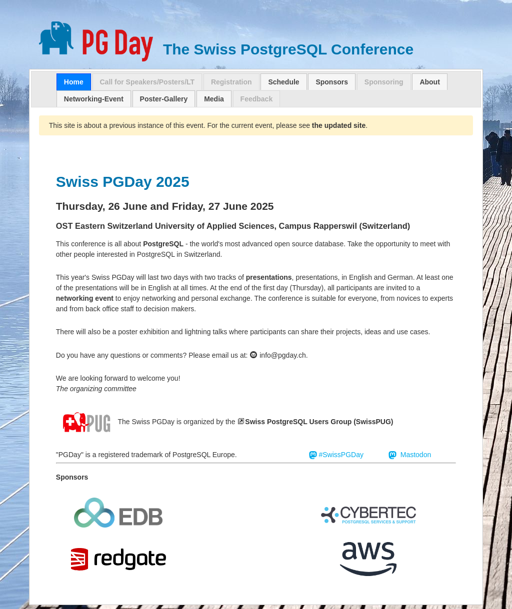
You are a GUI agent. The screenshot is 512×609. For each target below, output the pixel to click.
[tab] (73, 81)
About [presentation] (430, 82)
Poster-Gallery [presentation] (164, 99)
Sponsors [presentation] (332, 82)
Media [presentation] (214, 99)
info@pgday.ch (278, 355)
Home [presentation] (74, 82)
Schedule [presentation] (283, 82)
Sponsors (72, 477)
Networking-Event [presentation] (94, 99)
